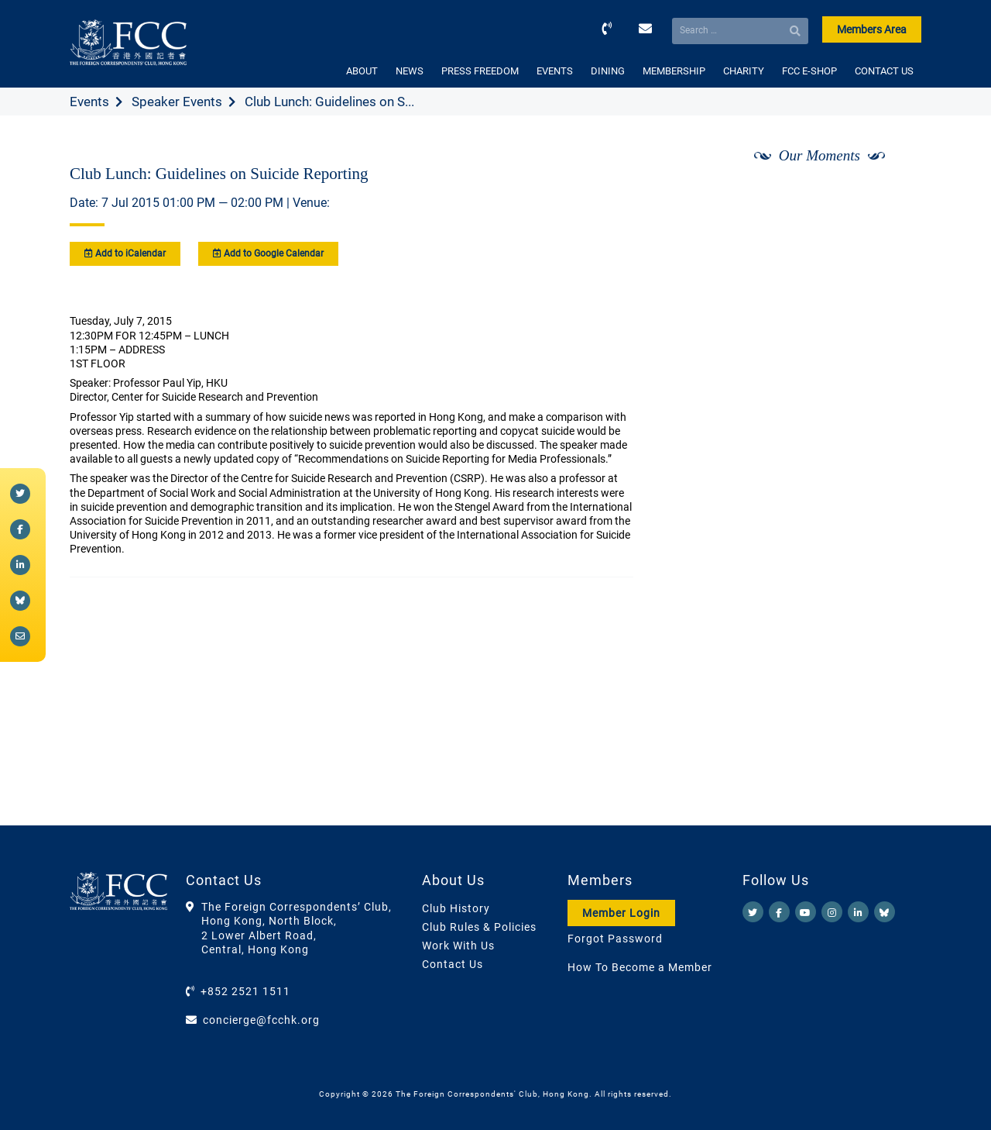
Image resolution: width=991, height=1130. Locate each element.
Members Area (872, 29)
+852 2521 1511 (245, 991)
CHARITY (743, 71)
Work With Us (458, 945)
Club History (456, 908)
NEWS (409, 71)
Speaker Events (177, 101)
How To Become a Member (640, 967)
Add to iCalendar (125, 253)
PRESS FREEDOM (480, 71)
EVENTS (555, 71)
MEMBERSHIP (674, 71)
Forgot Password (615, 938)
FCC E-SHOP (809, 71)
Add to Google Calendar (268, 253)
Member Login (621, 913)
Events (89, 101)
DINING (608, 71)
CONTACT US (884, 71)
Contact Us (452, 964)
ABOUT (362, 71)
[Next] (893, 196)
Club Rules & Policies (479, 927)
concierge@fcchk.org (261, 1020)
